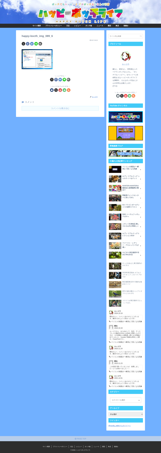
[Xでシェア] (23, 44)
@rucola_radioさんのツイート (119, 426)
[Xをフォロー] (56, 90)
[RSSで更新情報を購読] (68, 90)
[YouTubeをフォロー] (60, 90)
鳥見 (109, 446)
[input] (125, 36)
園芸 (103, 446)
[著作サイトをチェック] (52, 90)
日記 (71, 446)
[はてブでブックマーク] (32, 44)
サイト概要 (46, 446)
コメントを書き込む (60, 108)
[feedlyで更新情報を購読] (64, 90)
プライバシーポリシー (60, 446)
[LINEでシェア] (36, 44)
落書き (116, 446)
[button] (40, 44)
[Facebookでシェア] (27, 44)
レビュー (79, 446)
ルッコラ (125, 64)
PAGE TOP (80, 439)
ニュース (96, 446)
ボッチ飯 (88, 446)
